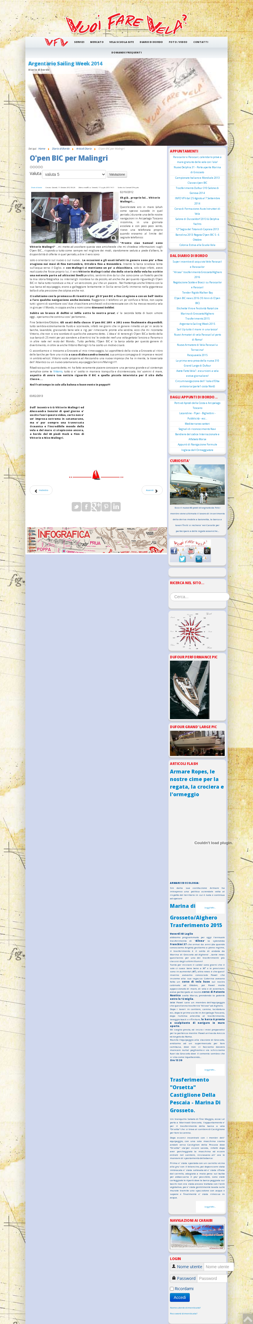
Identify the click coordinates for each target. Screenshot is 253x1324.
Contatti (200, 42)
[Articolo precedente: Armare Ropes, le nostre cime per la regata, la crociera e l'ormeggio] (41, 490)
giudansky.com (214, 143)
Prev (32, 101)
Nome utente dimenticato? (185, 1307)
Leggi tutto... (210, 907)
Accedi (180, 1297)
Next (220, 101)
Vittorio (57, 371)
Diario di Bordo (151, 42)
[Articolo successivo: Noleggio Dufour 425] (152, 490)
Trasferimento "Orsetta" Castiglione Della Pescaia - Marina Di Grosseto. (195, 1095)
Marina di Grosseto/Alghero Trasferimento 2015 (196, 915)
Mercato (96, 42)
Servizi (79, 42)
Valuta (35, 173)
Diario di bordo (36, 187)
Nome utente (189, 1266)
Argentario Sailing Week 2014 (65, 63)
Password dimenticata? (183, 1313)
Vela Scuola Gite (121, 42)
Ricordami (184, 1288)
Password (186, 1278)
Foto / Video (178, 42)
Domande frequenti (126, 52)
